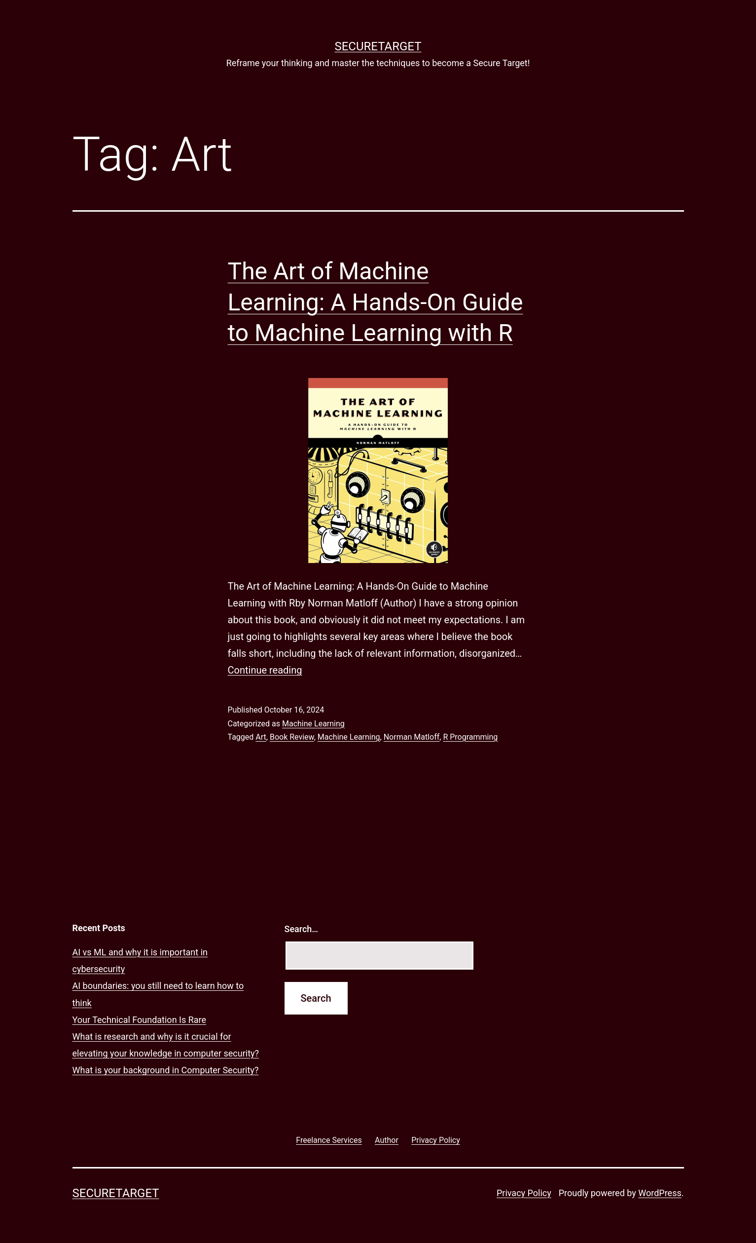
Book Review (292, 737)
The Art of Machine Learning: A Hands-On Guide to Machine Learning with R (375, 302)
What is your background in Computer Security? (165, 1070)
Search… (302, 929)
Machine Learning (313, 723)
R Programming (470, 737)
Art (260, 737)
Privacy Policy (524, 1193)
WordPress (659, 1193)
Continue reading (265, 670)
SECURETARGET (377, 46)
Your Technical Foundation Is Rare (139, 1020)
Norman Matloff (412, 737)
